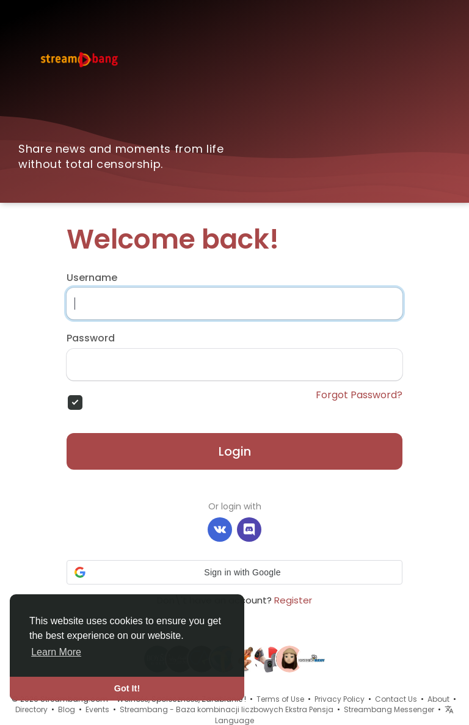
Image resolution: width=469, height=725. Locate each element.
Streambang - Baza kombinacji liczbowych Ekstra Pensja (226, 709)
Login (235, 451)
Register (293, 600)
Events (97, 709)
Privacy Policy (339, 699)
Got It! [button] (127, 688)
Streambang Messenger (389, 709)
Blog (66, 709)
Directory (31, 709)
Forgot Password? (359, 395)
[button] (234, 572)
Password (91, 338)
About (438, 699)
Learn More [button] (56, 652)
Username (92, 278)
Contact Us (396, 699)
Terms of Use (280, 699)
